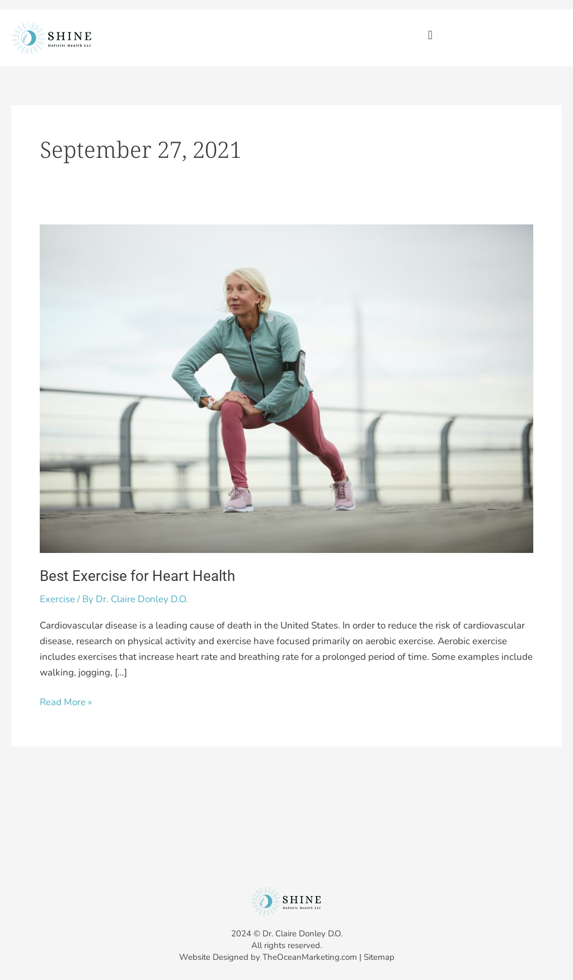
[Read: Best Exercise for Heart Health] (286, 388)
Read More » (66, 702)
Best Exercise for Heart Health (137, 576)
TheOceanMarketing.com (309, 957)
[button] (430, 35)
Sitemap (379, 957)
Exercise (57, 599)
